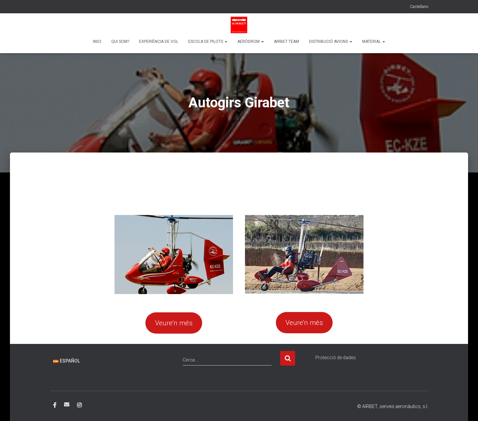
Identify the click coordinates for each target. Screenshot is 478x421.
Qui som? (120, 41)
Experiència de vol (158, 41)
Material (373, 41)
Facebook (55, 405)
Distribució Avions (330, 41)
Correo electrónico (67, 404)
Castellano (419, 6)
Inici (97, 41)
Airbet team (286, 41)
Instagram (79, 405)
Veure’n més (174, 323)
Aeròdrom (250, 41)
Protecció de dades (335, 357)
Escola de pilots (207, 41)
